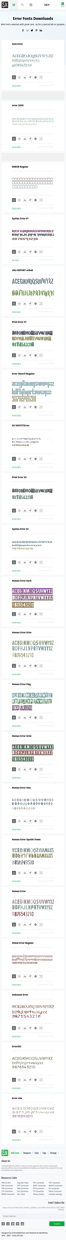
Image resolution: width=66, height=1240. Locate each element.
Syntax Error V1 (20, 218)
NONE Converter (8, 1194)
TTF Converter (38, 1183)
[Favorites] (19, 77)
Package (53, 1153)
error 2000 (18, 105)
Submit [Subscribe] (57, 1224)
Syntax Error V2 (20, 529)
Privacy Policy (38, 1194)
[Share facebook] (24, 31)
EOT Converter (23, 1186)
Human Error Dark (22, 580)
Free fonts (5, 5)
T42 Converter (22, 1191)
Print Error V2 (19, 477)
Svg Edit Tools (22, 1183)
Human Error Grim (22, 736)
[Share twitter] (33, 31)
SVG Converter (7, 1186)
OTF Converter (54, 1183)
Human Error (19, 891)
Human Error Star (21, 787)
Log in (46, 5)
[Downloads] (25, 77)
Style (37, 1153)
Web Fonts (15, 1153)
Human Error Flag (21, 684)
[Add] (14, 77)
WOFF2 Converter (56, 1186)
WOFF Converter (39, 1186)
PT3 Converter (38, 1188)
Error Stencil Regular (23, 373)
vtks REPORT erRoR (22, 270)
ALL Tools (21, 1194)
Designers (27, 1153)
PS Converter (54, 1188)
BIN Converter (22, 1188)
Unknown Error (20, 994)
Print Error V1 (19, 322)
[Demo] (41, 77)
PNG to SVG (6, 1183)
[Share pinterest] (37, 31)
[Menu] (31, 5)
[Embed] (36, 77)
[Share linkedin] (42, 31)
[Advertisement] (34, 95)
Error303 (16, 1046)
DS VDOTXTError (20, 425)
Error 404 (17, 1098)
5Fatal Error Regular (23, 943)
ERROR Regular (20, 166)
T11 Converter (38, 1191)
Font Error (17, 44)
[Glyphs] (30, 77)
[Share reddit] (28, 31)
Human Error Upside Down (26, 839)
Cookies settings (55, 1194)
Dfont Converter (55, 1191)
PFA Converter (7, 1188)
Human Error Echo (22, 632)
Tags (44, 1153)
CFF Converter (7, 1191)
